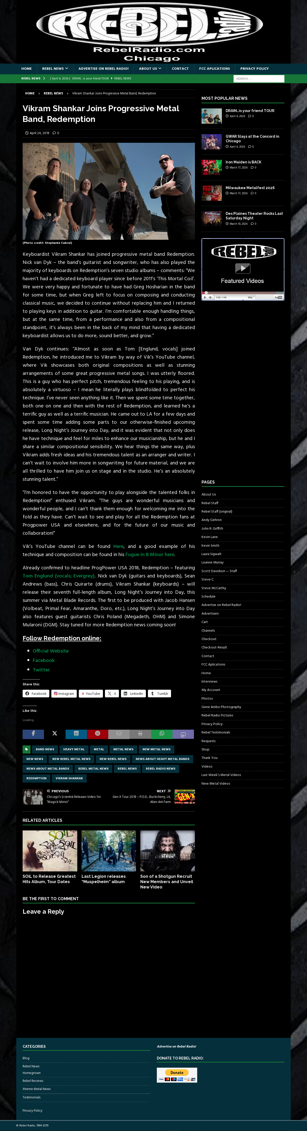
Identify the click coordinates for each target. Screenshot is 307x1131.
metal (99, 749)
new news (34, 759)
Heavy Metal (74, 749)
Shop (205, 750)
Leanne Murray (213, 563)
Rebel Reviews (33, 1081)
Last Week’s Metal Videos (221, 775)
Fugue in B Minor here (150, 555)
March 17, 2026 (239, 167)
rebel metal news (93, 768)
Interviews (209, 682)
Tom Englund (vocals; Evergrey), (59, 576)
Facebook (44, 661)
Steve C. (208, 580)
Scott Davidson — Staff (219, 571)
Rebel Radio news (160, 768)
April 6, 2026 (237, 116)
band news (45, 749)
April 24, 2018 (39, 133)
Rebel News (53, 69)
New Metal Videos (216, 784)
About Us (148, 69)
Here (118, 547)
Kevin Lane (210, 537)
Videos (207, 767)
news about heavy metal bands (162, 759)
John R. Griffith (212, 529)
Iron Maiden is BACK (243, 162)
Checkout (209, 639)
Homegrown (32, 1073)
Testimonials (31, 1097)
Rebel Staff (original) (217, 512)
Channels (208, 631)
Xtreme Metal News (37, 1089)
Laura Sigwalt (212, 554)
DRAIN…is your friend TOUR (250, 111)
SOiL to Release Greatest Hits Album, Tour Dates (49, 879)
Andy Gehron (212, 520)
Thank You (210, 758)
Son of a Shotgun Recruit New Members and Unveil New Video (166, 881)
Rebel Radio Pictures (217, 715)
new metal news (157, 749)
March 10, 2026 (239, 224)
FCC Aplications (214, 69)
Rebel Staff (210, 503)
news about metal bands (47, 768)
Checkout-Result (214, 648)
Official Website (51, 651)
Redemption (36, 778)
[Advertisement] (240, 394)
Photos (207, 699)
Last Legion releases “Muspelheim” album (104, 879)
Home (26, 69)
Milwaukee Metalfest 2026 (250, 188)
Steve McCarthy (214, 588)
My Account (211, 690)
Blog (26, 1058)
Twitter (41, 670)
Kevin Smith (210, 546)
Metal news (123, 749)
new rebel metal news (71, 759)
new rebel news (113, 759)
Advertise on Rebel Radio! (104, 69)
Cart (205, 622)
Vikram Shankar (69, 778)
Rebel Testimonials (216, 733)
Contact (180, 69)
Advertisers (210, 614)
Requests (209, 741)
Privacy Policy (254, 69)
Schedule (209, 597)
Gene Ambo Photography (221, 707)
